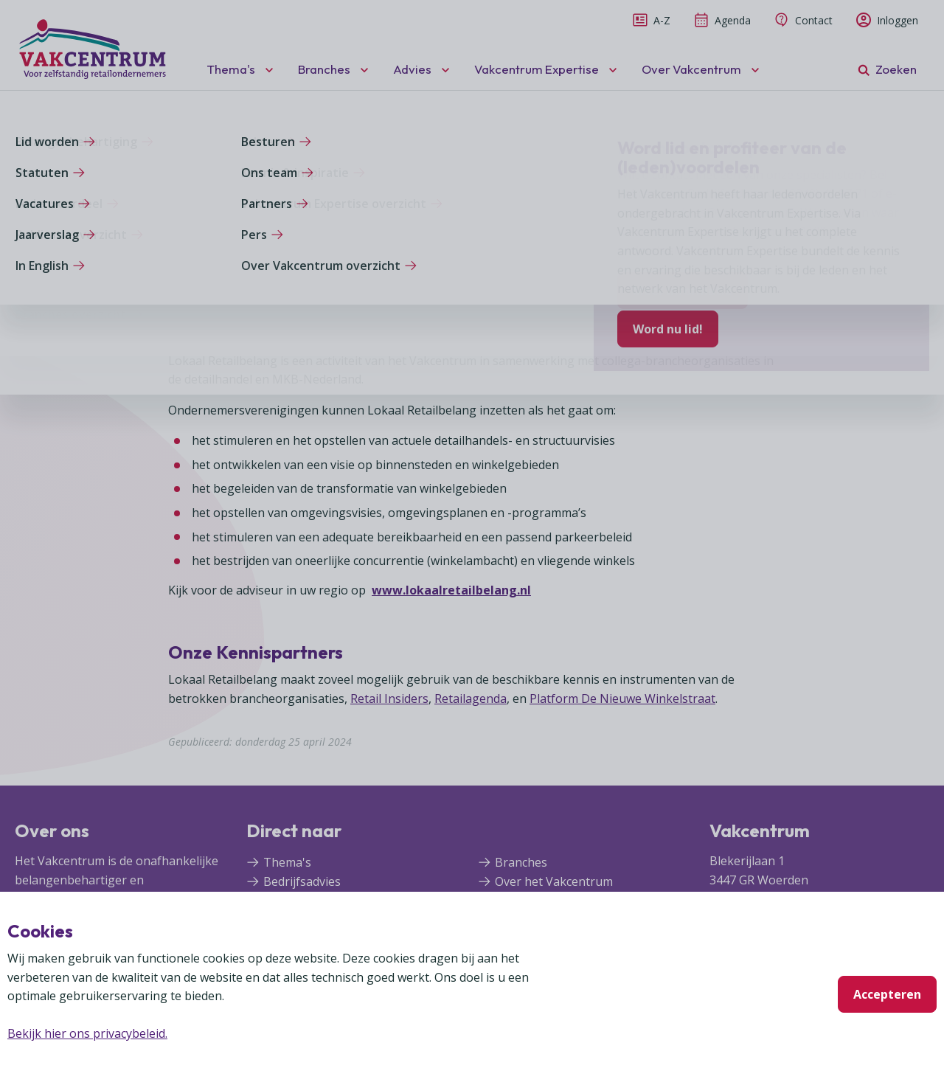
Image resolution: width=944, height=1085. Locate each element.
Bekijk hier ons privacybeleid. (87, 1033)
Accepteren (887, 994)
